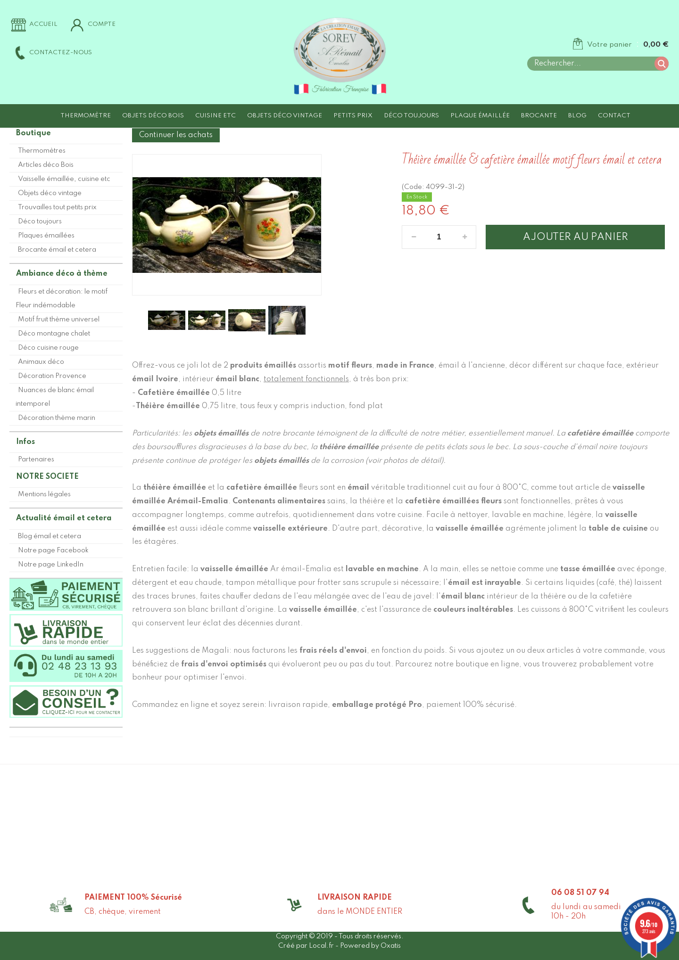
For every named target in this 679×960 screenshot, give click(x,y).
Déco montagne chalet (54, 333)
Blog (577, 116)
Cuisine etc (215, 116)
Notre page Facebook (53, 550)
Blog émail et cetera (49, 536)
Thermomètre (85, 116)
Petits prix (353, 116)
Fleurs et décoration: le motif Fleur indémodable (62, 298)
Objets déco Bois (153, 116)
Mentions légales (44, 494)
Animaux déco (41, 362)
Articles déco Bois (46, 165)
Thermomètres (42, 151)
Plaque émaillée (480, 116)
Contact (614, 116)
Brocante (539, 116)
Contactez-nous (60, 52)
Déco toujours (411, 116)
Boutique (33, 133)
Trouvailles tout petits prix (57, 207)
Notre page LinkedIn (50, 564)
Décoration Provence (52, 376)
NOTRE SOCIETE (47, 477)
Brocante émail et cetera (57, 249)
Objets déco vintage (284, 116)
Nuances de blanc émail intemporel (55, 397)
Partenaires (36, 459)
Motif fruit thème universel (58, 319)
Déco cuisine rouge (48, 348)
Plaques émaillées (46, 235)
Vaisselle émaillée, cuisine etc (64, 179)
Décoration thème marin (56, 418)
